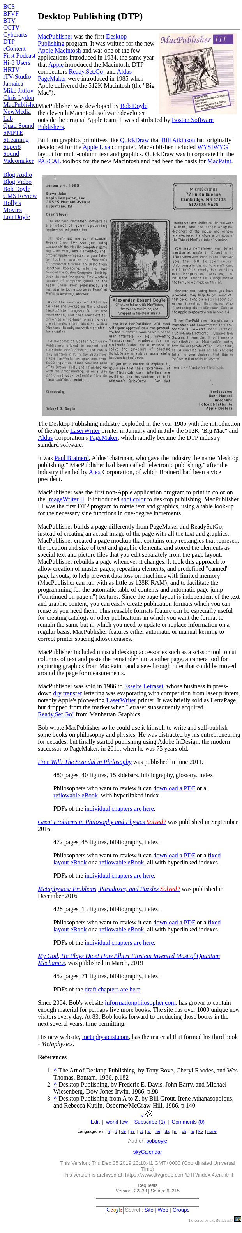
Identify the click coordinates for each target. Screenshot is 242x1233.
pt (141, 1131)
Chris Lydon (18, 97)
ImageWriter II (65, 499)
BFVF (11, 13)
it (116, 1131)
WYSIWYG (212, 147)
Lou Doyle (16, 216)
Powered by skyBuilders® (211, 1220)
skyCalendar (147, 1152)
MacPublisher (20, 104)
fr (109, 1131)
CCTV (11, 27)
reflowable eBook (75, 795)
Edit (95, 1122)
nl (175, 1131)
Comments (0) (188, 1122)
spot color (133, 499)
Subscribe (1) (149, 1122)
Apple (56, 64)
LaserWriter (85, 430)
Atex (95, 472)
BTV (9, 20)
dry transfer (67, 693)
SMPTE (13, 132)
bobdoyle (156, 1141)
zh (184, 1131)
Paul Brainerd (72, 458)
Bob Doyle (16, 188)
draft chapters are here (112, 989)
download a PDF (174, 788)
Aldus (45, 437)
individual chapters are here (119, 808)
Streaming (16, 139)
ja (192, 1131)
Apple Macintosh (59, 50)
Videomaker (18, 160)
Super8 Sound (12, 150)
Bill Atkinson (178, 140)
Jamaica (13, 83)
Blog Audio (17, 174)
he (157, 1131)
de (123, 1131)
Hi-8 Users (16, 62)
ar (149, 1131)
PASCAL (49, 161)
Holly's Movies (12, 206)
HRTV (11, 69)
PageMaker (104, 437)
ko (200, 1131)
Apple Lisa (96, 147)
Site (149, 1210)
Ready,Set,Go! (87, 71)
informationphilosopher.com (140, 1002)
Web (163, 1210)
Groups (181, 1210)
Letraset (153, 686)
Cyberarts (15, 34)
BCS (9, 6)
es (133, 1131)
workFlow (117, 1122)
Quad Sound (18, 125)
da (167, 1131)
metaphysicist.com (105, 1037)
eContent (14, 48)
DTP (9, 41)
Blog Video (17, 181)
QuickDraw (134, 140)
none (212, 1131)
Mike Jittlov (18, 90)
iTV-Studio (17, 76)
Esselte (132, 686)
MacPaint (219, 161)
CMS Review (20, 195)
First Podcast (19, 55)
